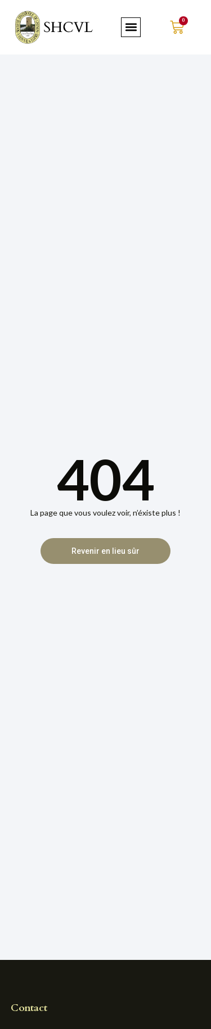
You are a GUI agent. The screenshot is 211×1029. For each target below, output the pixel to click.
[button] (131, 27)
